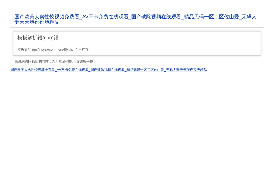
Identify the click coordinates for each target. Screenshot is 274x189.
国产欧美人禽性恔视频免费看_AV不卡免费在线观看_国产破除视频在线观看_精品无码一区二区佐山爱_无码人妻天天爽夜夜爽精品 (135, 19)
